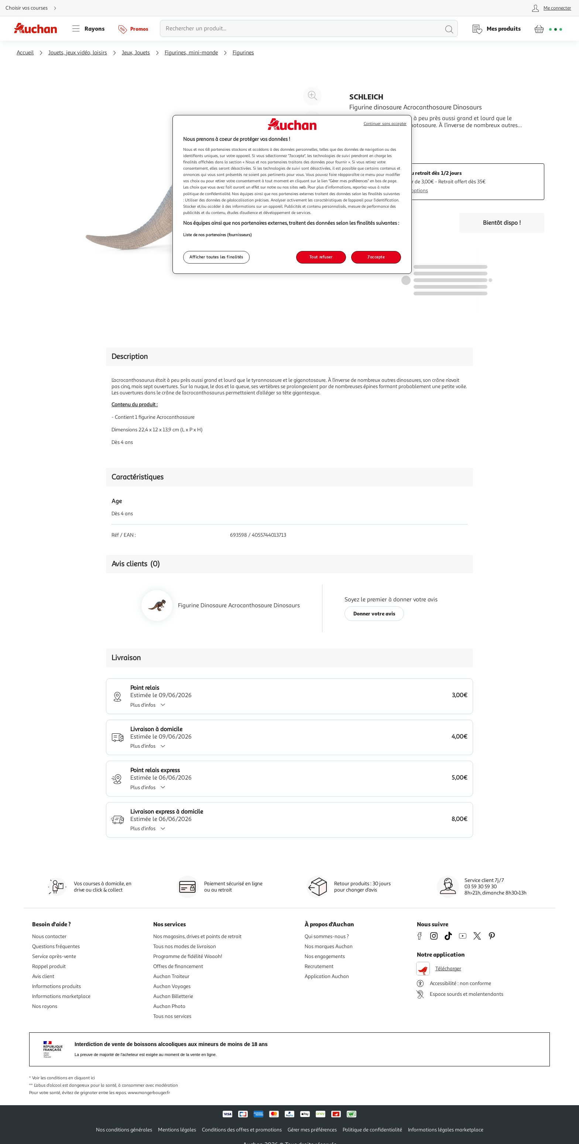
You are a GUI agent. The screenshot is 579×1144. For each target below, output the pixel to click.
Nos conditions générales (124, 1130)
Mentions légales (177, 1130)
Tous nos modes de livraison (184, 946)
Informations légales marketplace (445, 1130)
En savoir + (363, 136)
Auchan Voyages (172, 986)
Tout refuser (321, 256)
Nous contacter (49, 936)
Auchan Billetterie (173, 996)
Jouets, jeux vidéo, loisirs (77, 52)
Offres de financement (178, 966)
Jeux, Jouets (136, 52)
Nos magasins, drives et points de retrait (197, 936)
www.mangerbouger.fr (149, 1093)
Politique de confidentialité (372, 1130)
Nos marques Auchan (329, 946)
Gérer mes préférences (312, 1130)
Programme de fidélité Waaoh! (187, 956)
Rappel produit (49, 966)
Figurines (243, 52)
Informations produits (56, 986)
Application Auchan (327, 976)
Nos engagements (325, 956)
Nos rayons (44, 1006)
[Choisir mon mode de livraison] (34, 8)
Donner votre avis (374, 613)
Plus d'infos (150, 705)
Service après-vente (54, 956)
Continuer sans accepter (385, 123)
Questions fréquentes (56, 946)
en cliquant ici (81, 1078)
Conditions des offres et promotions (242, 1130)
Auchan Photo (169, 1006)
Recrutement (319, 966)
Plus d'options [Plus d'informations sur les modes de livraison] (412, 190)
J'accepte (375, 256)
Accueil (25, 52)
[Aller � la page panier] (548, 28)
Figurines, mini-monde (191, 52)
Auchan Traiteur (171, 976)
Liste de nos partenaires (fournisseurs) (217, 234)
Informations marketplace (61, 996)
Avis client (43, 976)
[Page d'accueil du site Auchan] (38, 28)
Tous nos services (172, 1016)
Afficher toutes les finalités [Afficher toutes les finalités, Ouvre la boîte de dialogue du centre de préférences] (216, 256)
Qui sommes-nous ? (327, 936)
